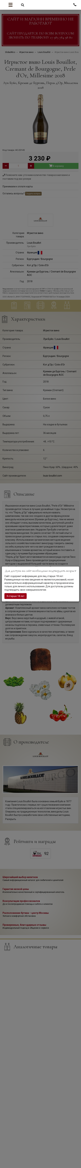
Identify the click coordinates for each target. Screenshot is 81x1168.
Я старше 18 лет (15, 596)
